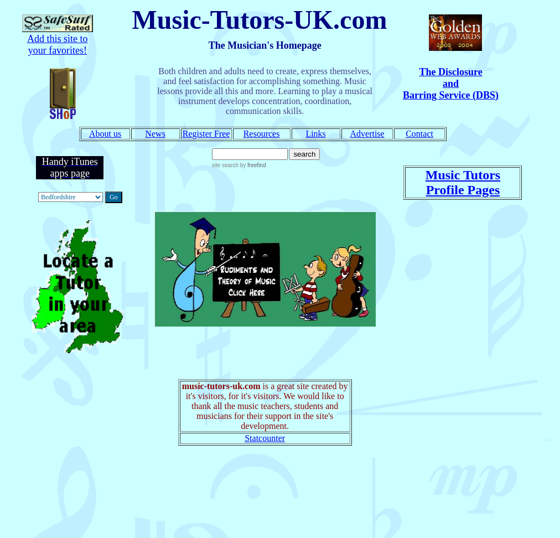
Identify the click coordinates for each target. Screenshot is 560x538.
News (155, 133)
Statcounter (265, 438)
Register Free (206, 133)
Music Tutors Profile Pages (463, 182)
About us (105, 133)
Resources (261, 133)
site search (225, 165)
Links (315, 133)
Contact (419, 133)
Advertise (367, 133)
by (252, 165)
